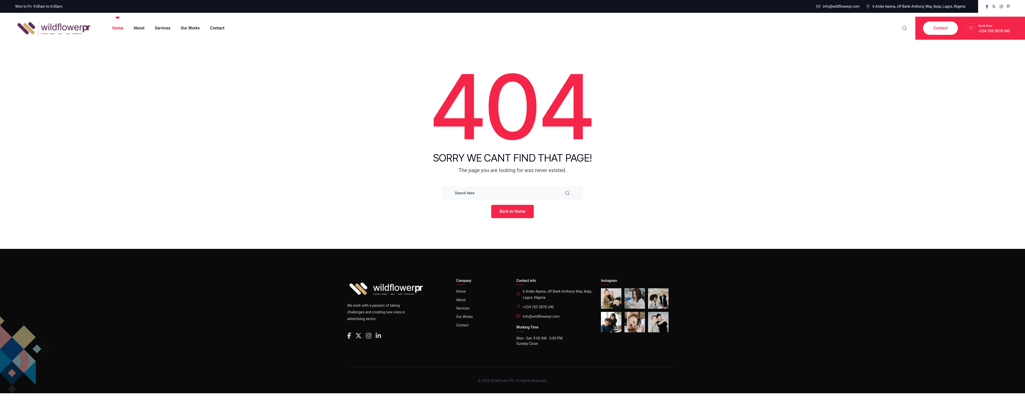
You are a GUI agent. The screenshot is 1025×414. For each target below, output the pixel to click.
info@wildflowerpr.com (841, 6)
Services (162, 28)
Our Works (190, 28)
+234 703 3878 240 (994, 31)
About (139, 28)
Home (117, 28)
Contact (217, 28)
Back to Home (513, 211)
